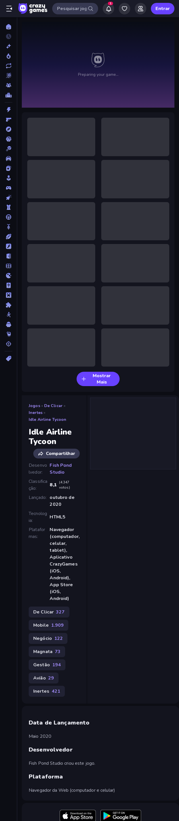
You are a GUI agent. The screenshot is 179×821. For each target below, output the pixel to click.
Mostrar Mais (96, 379)
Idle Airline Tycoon (48, 419)
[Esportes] (8, 236)
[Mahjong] (8, 285)
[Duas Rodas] (8, 227)
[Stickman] (8, 315)
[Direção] (8, 217)
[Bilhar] (8, 149)
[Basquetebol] (8, 139)
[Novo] (8, 46)
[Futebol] (8, 266)
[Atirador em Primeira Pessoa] (8, 119)
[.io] (8, 275)
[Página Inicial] (8, 27)
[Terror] (8, 324)
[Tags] (8, 358)
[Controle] (8, 188)
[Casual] (8, 178)
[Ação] (8, 110)
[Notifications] (108, 8)
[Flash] (8, 246)
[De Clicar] (8, 197)
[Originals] (8, 75)
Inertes (35, 412)
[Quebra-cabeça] (8, 305)
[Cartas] (8, 168)
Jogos (34, 405)
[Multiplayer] (8, 85)
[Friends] (140, 8)
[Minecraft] (8, 295)
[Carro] (8, 158)
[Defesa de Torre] (8, 207)
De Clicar (53, 405)
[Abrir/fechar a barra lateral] (9, 9)
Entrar (162, 8)
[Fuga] (8, 256)
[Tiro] (8, 344)
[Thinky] (8, 334)
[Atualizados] (8, 66)
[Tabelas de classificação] (8, 95)
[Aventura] (8, 129)
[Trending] (8, 56)
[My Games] (124, 8)
